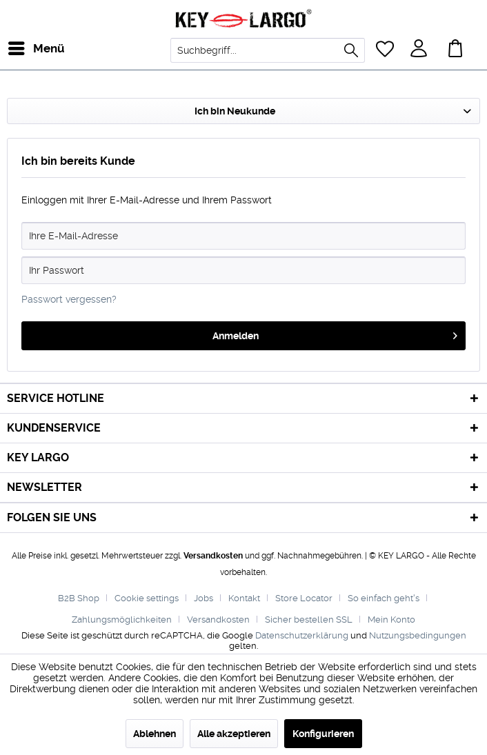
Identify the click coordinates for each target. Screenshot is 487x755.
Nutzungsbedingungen (417, 635)
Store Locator (303, 598)
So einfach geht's (383, 598)
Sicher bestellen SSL (308, 619)
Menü (24, 46)
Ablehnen (154, 733)
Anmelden (335, 333)
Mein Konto (391, 619)
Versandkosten (213, 556)
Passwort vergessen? (69, 299)
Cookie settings (147, 598)
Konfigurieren (323, 733)
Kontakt (244, 598)
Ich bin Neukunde (235, 111)
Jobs (203, 598)
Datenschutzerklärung (301, 635)
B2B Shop (78, 598)
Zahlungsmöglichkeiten (122, 619)
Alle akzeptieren (233, 733)
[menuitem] (20, 48)
